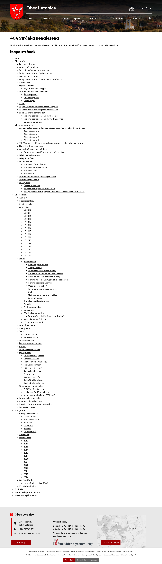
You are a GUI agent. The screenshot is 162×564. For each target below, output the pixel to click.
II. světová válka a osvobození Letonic (45, 273)
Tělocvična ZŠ (30, 431)
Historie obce (30, 261)
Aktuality (23, 197)
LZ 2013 (27, 219)
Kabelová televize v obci (30, 398)
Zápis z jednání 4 (31, 131)
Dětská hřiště (30, 416)
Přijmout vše (69, 560)
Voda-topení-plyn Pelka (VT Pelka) (39, 395)
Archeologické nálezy (38, 264)
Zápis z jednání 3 (31, 140)
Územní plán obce (32, 185)
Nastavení (93, 560)
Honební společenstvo (34, 368)
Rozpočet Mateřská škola (35, 167)
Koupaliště (28, 425)
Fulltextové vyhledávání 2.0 (27, 492)
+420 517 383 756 (26, 529)
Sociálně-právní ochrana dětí (32, 112)
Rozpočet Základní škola (35, 164)
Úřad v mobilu (25, 204)
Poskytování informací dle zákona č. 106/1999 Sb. (41, 79)
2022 (26, 465)
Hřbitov (22, 346)
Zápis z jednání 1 (31, 134)
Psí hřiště (28, 422)
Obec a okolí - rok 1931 (38, 286)
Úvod (30, 18)
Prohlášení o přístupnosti (26, 495)
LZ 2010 (27, 210)
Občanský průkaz (31, 97)
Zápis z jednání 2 (31, 137)
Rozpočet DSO (30, 170)
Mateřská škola (31, 337)
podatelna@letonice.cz (29, 533)
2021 (26, 462)
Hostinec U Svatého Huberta (36, 392)
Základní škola (30, 334)
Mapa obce (29, 310)
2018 (26, 453)
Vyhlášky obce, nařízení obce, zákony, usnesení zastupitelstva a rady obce (52, 143)
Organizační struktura (29, 67)
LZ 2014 (27, 222)
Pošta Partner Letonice (29, 349)
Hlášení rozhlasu (26, 201)
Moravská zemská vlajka (35, 319)
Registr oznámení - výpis (35, 88)
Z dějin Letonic (35, 267)
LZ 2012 (27, 216)
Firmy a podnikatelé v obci (31, 386)
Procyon (27, 428)
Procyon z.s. (29, 374)
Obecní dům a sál (27, 325)
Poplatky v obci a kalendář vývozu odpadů (38, 106)
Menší (142, 8)
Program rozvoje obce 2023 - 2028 (39, 188)
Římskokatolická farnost (30, 343)
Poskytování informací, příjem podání (36, 73)
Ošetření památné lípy (34, 313)
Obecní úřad (47, 18)
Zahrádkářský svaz (32, 371)
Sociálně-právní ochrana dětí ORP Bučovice (43, 119)
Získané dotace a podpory (31, 146)
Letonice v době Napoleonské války (44, 276)
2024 (26, 471)
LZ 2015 (27, 225)
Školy (21, 331)
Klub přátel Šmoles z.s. (34, 380)
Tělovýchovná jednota (34, 355)
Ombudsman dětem (33, 122)
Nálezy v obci (25, 328)
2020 (26, 459)
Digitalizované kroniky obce (36, 301)
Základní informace (28, 64)
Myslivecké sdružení (32, 364)
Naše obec (24, 434)
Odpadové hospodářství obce (33, 149)
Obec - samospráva (71, 18)
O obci (22, 258)
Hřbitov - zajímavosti (33, 322)
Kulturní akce (25, 437)
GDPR (22, 103)
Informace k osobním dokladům (33, 91)
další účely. (130, 551)
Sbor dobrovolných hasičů (35, 361)
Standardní (146, 8)
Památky (28, 304)
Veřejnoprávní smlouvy (29, 155)
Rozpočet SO (29, 173)
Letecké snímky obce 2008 (36, 483)
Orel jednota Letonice (34, 383)
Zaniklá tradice (35, 298)
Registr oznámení (27, 85)
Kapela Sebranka (31, 358)
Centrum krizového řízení (30, 401)
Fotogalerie (116, 18)
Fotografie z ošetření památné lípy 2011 (46, 316)
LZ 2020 (27, 240)
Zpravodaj (24, 207)
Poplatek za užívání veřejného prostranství (38, 109)
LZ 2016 (27, 228)
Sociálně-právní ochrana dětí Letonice (41, 115)
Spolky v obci (25, 352)
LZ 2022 (27, 246)
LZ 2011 (27, 213)
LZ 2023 (27, 249)
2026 (26, 477)
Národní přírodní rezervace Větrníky (35, 404)
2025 (26, 474)
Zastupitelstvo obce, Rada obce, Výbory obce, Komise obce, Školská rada (52, 128)
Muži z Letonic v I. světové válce (42, 295)
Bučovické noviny (27, 407)
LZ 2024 (27, 252)
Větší (150, 8)
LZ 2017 (27, 231)
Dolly (30, 292)
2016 (26, 446)
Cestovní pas (29, 100)
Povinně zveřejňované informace (34, 70)
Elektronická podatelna (29, 76)
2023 (26, 468)
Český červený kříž (32, 377)
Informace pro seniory (29, 179)
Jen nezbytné (82, 560)
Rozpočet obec (26, 161)
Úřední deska (25, 82)
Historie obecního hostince (40, 282)
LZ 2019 (27, 237)
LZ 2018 (27, 234)
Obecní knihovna (26, 340)
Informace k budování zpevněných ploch (37, 176)
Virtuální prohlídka (27, 486)
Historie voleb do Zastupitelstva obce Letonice (49, 279)
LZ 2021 (27, 243)
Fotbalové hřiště (31, 419)
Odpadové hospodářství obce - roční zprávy (44, 152)
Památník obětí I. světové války (42, 270)
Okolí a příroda (26, 480)
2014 (26, 440)
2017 (26, 450)
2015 (26, 443)
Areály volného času (28, 413)
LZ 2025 (27, 255)
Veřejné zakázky (26, 158)
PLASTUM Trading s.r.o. (34, 389)
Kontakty (135, 18)
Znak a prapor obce (33, 307)
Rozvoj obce (24, 182)
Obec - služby (96, 18)
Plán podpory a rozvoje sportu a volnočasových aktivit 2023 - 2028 (54, 191)
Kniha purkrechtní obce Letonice (42, 289)
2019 (26, 456)
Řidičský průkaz (30, 94)
